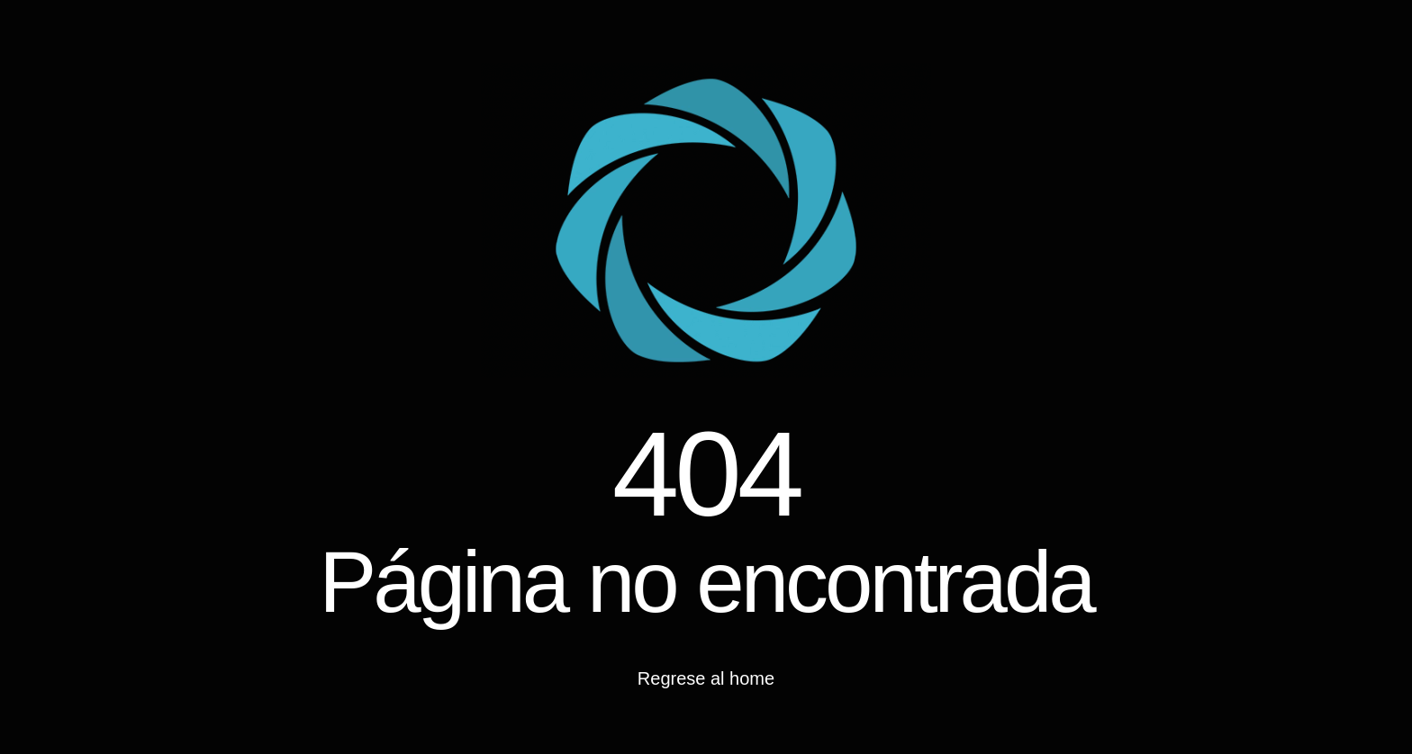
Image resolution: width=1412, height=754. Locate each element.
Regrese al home (706, 678)
